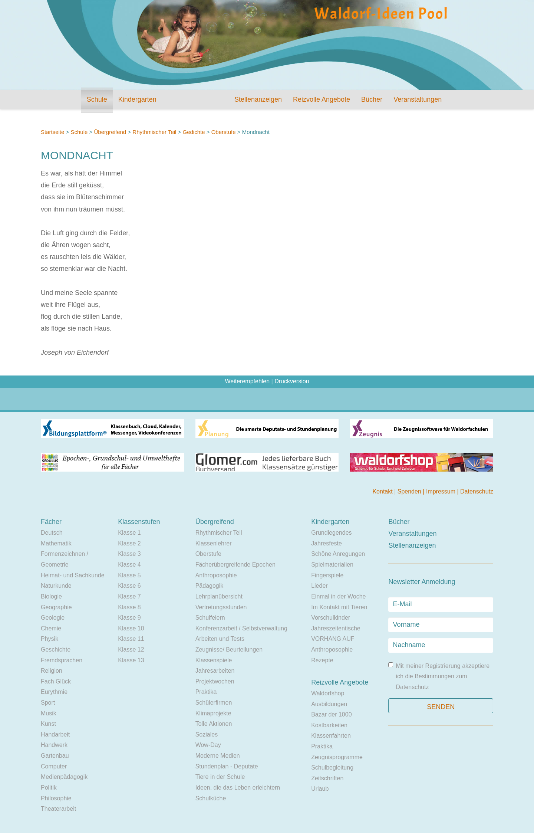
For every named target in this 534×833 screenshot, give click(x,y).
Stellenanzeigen (258, 99)
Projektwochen (214, 681)
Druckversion (291, 381)
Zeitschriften (327, 778)
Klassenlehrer (213, 543)
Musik (48, 713)
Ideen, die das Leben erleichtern (237, 787)
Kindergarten (137, 99)
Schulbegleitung (332, 767)
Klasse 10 (131, 628)
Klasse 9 (129, 617)
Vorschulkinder (330, 617)
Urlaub (320, 789)
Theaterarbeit (58, 809)
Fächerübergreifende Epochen (235, 564)
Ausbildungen (329, 704)
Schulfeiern (210, 617)
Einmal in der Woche (338, 596)
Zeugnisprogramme (337, 757)
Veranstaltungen (417, 99)
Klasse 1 (129, 532)
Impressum (441, 491)
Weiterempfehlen (247, 381)
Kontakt (383, 491)
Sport (48, 702)
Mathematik (56, 543)
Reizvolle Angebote (321, 99)
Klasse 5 (129, 575)
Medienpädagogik (64, 777)
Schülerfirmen (213, 702)
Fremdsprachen (61, 660)
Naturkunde (56, 586)
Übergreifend (110, 132)
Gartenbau (55, 755)
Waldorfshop (327, 693)
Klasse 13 (131, 660)
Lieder (319, 586)
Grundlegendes (331, 532)
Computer (54, 766)
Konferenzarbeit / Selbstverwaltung (241, 628)
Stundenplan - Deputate (226, 766)
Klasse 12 (131, 649)
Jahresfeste (326, 543)
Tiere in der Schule (220, 777)
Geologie (53, 617)
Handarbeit (55, 734)
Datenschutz (476, 491)
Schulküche (210, 798)
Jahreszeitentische (335, 628)
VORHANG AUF (332, 639)
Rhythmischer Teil (154, 132)
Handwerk (54, 745)
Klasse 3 (129, 554)
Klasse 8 (129, 607)
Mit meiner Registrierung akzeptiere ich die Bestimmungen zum (439, 676)
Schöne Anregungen (338, 554)
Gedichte (194, 132)
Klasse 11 (131, 639)
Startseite (52, 132)
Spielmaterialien (332, 564)
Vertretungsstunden (221, 607)
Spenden (410, 491)
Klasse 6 (129, 586)
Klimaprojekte (213, 713)
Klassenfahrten (331, 735)
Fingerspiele (327, 575)
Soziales (206, 734)
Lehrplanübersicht (219, 596)
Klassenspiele (213, 660)
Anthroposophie (216, 575)
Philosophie (56, 798)
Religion (51, 671)
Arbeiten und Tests (219, 639)
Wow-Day (208, 745)
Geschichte (55, 649)
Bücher (371, 99)
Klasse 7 (129, 596)
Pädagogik (209, 586)
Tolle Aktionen (213, 724)
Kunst (48, 724)
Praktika (206, 692)
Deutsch (52, 532)
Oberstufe (224, 132)
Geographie (56, 607)
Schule (97, 99)
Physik (49, 639)
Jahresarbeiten (215, 671)
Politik (49, 787)
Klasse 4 (129, 564)
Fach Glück (56, 681)
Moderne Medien (217, 755)
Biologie (51, 596)
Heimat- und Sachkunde (73, 575)
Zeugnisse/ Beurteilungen (229, 649)
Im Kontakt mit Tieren (339, 607)
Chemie (51, 628)
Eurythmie (54, 692)
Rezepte (322, 660)
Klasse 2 (129, 543)
